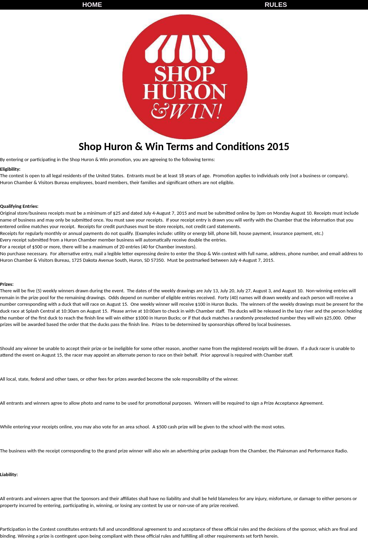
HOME (92, 4)
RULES (276, 4)
